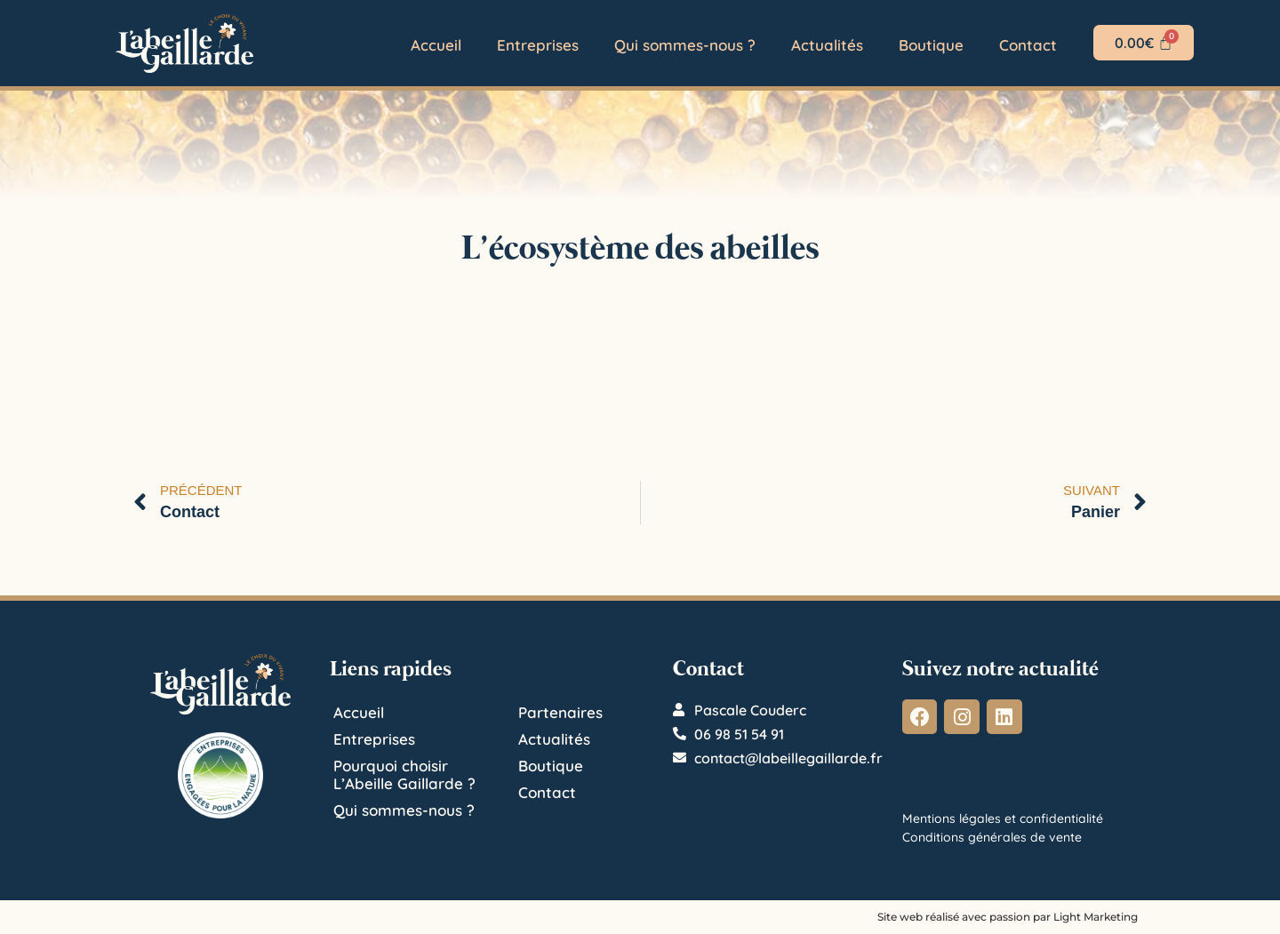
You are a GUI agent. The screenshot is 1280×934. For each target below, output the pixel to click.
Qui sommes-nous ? (685, 45)
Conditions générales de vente (992, 837)
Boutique (931, 45)
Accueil (436, 45)
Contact (1028, 45)
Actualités (827, 45)
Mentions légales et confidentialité (1002, 818)
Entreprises (538, 45)
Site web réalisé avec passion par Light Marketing (1007, 916)
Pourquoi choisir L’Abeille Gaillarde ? (404, 774)
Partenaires (560, 712)
